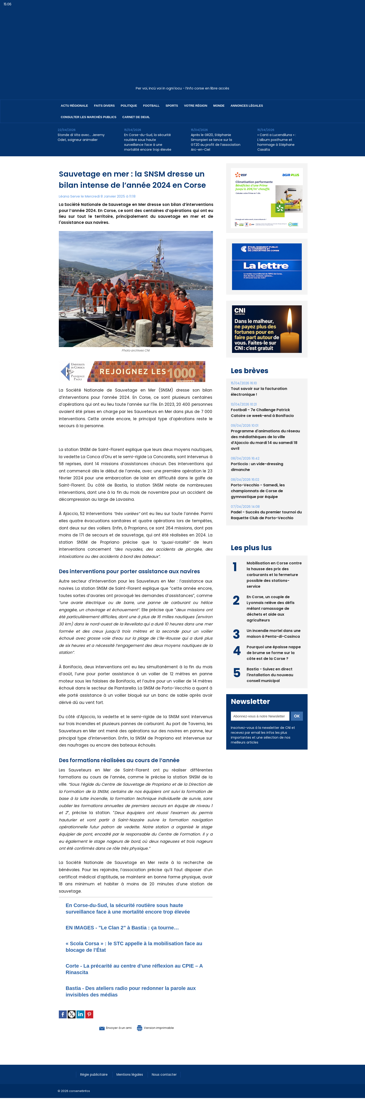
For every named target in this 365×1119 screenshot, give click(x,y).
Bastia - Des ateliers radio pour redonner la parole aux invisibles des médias (132, 991)
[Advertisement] (182, 48)
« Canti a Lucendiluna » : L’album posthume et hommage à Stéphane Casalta (276, 142)
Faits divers (104, 105)
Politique (129, 105)
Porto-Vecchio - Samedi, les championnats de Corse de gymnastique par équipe (258, 490)
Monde (218, 105)
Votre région (195, 105)
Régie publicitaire (95, 1074)
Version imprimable (159, 1027)
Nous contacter (169, 1074)
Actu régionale (74, 105)
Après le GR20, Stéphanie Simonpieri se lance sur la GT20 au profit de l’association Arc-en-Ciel (215, 142)
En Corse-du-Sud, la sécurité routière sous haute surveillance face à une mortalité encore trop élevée (147, 142)
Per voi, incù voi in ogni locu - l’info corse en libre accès (182, 88)
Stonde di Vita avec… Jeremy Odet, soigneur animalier (81, 137)
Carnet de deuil (136, 117)
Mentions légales (133, 1074)
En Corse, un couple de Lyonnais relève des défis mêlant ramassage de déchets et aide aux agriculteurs (271, 608)
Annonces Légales (247, 105)
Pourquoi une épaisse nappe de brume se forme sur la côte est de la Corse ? (274, 652)
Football (151, 105)
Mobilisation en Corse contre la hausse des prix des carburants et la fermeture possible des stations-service (274, 574)
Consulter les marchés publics (88, 117)
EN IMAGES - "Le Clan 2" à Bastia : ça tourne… (128, 927)
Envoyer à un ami (110, 1027)
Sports (172, 105)
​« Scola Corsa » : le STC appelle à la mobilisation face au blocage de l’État (131, 946)
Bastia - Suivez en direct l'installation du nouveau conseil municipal (270, 674)
